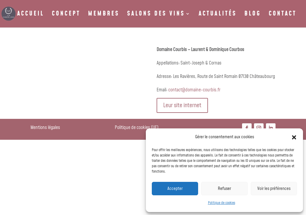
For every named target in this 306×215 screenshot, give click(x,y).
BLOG (252, 15)
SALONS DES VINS (156, 15)
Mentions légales (45, 127)
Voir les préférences (273, 188)
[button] (294, 137)
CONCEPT (66, 15)
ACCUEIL (30, 15)
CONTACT (282, 15)
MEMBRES (104, 15)
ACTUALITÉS (218, 15)
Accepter (175, 188)
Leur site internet (182, 105)
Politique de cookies (221, 202)
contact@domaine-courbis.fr (194, 90)
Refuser (224, 188)
